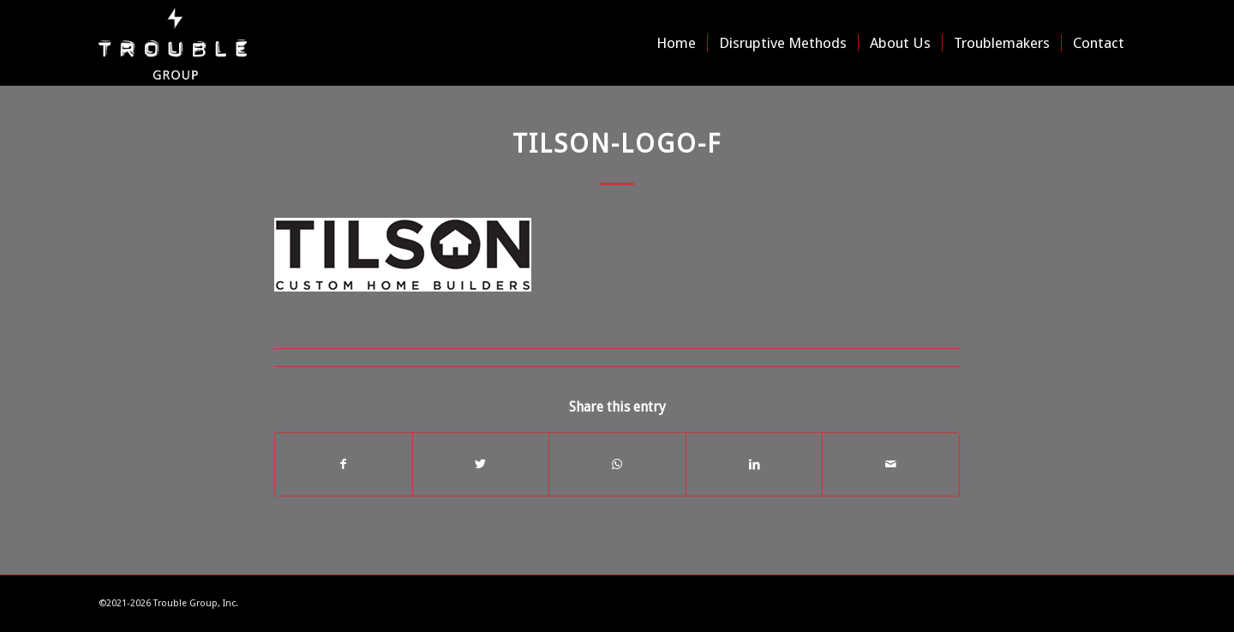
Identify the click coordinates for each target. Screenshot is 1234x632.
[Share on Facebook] (343, 464)
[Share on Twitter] (481, 464)
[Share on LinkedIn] (754, 464)
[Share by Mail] (891, 464)
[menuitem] (676, 43)
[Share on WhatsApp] (617, 464)
